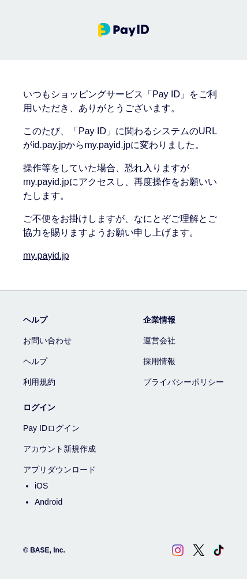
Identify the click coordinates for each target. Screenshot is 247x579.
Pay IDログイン (51, 428)
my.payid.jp (46, 255)
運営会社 (159, 340)
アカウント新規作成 (59, 448)
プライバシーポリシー (183, 382)
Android (48, 501)
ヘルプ (35, 361)
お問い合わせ (47, 340)
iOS (41, 485)
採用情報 (159, 361)
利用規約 (39, 382)
